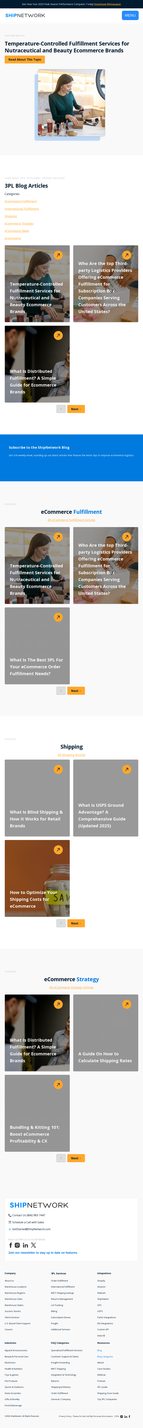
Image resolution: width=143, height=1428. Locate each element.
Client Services (12, 1317)
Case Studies (104, 1368)
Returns (55, 1380)
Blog (99, 1350)
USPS (100, 1311)
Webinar (101, 1374)
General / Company (60, 1399)
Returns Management (62, 1298)
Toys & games (12, 1374)
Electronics (10, 1362)
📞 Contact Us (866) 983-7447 (26, 1215)
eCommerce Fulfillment (21, 201)
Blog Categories (105, 1356)
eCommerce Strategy (19, 223)
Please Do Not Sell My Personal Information (93, 1416)
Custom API (103, 1329)
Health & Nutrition (13, 1368)
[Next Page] (76, 409)
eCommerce (13, 238)
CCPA (116, 1416)
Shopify (101, 1280)
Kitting (54, 1311)
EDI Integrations (105, 1323)
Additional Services (60, 1329)
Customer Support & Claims (65, 1356)
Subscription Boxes (61, 1317)
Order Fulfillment (59, 1280)
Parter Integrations (106, 1317)
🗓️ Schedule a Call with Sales (26, 1222)
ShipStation (103, 1298)
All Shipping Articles (71, 755)
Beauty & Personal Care (16, 1356)
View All (101, 1335)
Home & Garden (13, 1393)
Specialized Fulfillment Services (67, 1350)
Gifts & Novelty (12, 1399)
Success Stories (13, 1311)
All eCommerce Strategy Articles (71, 987)
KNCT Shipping (58, 1368)
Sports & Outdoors (14, 1386)
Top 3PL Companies (107, 1399)
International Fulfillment (22, 209)
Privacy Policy (65, 1416)
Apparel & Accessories (16, 1350)
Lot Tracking (57, 1305)
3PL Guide (102, 1386)
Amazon (101, 1286)
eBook (100, 1362)
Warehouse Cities (14, 1298)
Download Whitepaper (107, 4)
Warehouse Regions (15, 1292)
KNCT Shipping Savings (62, 1292)
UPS (99, 1305)
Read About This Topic (24, 59)
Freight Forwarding (60, 1362)
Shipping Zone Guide (108, 1393)
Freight (54, 1323)
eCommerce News (17, 231)
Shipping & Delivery (60, 1386)
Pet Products (11, 1380)
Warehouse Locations (16, 1286)
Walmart (101, 1292)
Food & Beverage (13, 1405)
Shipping (11, 216)
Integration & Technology (63, 1374)
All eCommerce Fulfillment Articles (71, 520)
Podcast (101, 1380)
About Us (9, 1280)
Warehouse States (14, 1305)
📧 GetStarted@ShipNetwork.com (29, 1229)
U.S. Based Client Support (17, 1323)
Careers (9, 1329)
